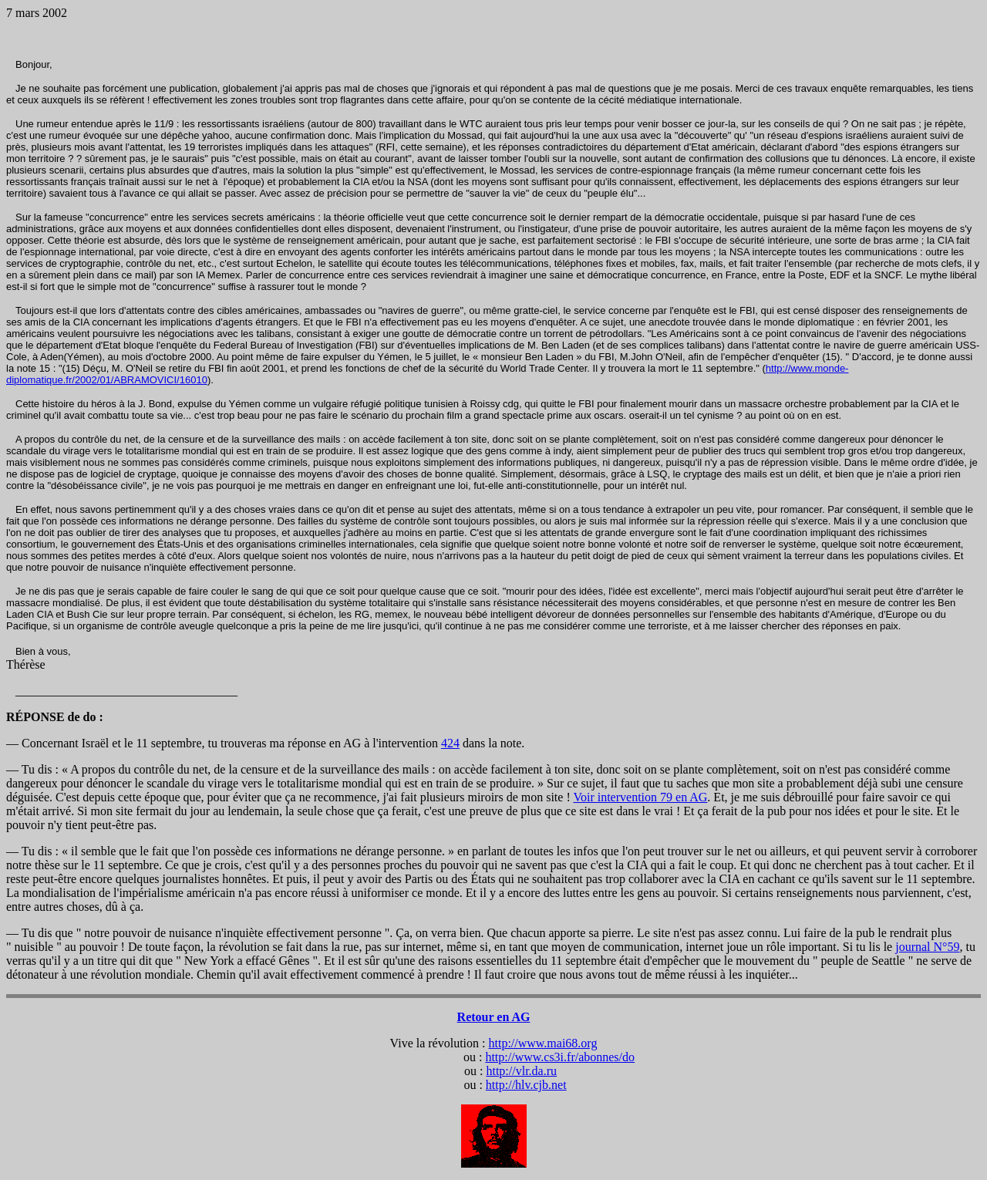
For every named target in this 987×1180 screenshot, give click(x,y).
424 (450, 743)
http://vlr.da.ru (521, 1070)
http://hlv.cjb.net (526, 1084)
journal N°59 (927, 946)
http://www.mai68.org (543, 1043)
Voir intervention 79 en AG (640, 797)
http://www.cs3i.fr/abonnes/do (560, 1057)
